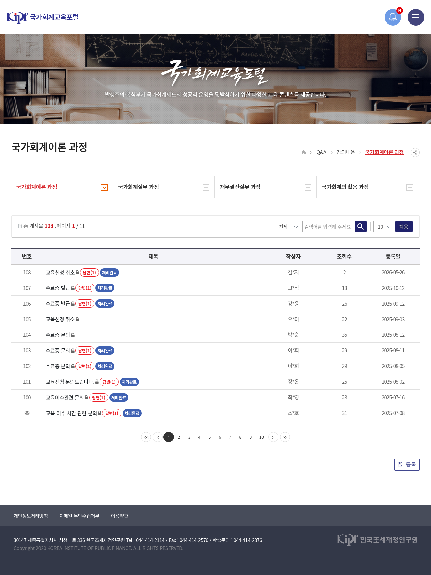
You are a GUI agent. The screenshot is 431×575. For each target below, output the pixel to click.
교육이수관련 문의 (65, 397)
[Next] (273, 437)
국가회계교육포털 (42, 18)
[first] (146, 437)
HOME (303, 152)
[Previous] (158, 437)
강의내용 (346, 151)
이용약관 (119, 515)
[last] (285, 437)
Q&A (321, 151)
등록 (407, 464)
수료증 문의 (58, 334)
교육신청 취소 (60, 272)
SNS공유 (415, 152)
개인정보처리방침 (31, 515)
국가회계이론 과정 (384, 151)
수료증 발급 (58, 287)
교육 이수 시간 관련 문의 (71, 413)
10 (261, 437)
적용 (404, 226)
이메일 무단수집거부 (79, 515)
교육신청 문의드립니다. (70, 381)
